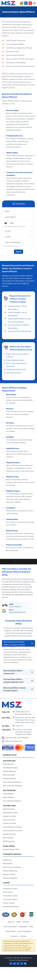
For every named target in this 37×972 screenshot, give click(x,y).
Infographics (23, 927)
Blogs (19, 922)
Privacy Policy (11, 931)
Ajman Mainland (9, 775)
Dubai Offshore (8, 794)
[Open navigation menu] (34, 3)
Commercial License (10, 899)
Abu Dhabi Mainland (10, 768)
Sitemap (23, 936)
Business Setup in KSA (11, 849)
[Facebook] (10, 963)
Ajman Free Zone (9, 820)
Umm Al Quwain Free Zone (12, 831)
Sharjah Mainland (9, 771)
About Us (11, 922)
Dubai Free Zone (9, 809)
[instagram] (18, 963)
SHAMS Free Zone (9, 834)
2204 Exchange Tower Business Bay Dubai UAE (23, 713)
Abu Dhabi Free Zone (10, 813)
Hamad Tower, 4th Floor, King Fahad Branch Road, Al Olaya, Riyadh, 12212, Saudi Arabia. (25, 720)
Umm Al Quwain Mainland (12, 786)
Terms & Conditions (24, 931)
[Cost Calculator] (30, 3)
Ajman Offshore (8, 797)
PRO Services (7, 864)
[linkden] (14, 963)
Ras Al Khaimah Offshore (12, 801)
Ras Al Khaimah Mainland (12, 782)
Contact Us (14, 936)
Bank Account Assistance (12, 867)
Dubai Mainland (8, 764)
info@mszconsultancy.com (13, 741)
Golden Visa (7, 860)
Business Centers (9, 874)
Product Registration (10, 871)
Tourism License (8, 903)
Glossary (26, 922)
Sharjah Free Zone (9, 816)
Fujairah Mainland (9, 778)
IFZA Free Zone (8, 838)
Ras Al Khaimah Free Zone (12, 827)
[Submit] (18, 252)
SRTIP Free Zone (9, 841)
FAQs (31, 927)
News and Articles (10, 927)
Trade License (8, 892)
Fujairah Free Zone (9, 823)
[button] (26, 3)
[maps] (14, 611)
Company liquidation (10, 878)
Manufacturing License (11, 907)
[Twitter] (21, 963)
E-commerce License (10, 889)
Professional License (10, 896)
